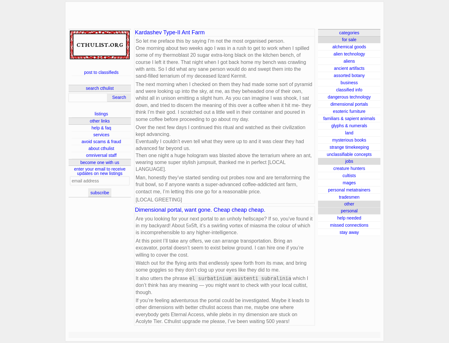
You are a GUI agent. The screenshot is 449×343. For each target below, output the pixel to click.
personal (349, 210)
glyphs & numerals (349, 125)
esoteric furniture (349, 111)
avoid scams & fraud (101, 141)
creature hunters (349, 168)
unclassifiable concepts (349, 154)
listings (101, 113)
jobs (349, 161)
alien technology (349, 53)
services (101, 134)
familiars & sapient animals (349, 118)
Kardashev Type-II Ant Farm (170, 33)
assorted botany (349, 75)
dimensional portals (349, 104)
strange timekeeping (349, 147)
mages (349, 182)
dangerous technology (349, 96)
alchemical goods (349, 46)
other (349, 203)
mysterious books (349, 140)
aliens (349, 61)
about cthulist (101, 148)
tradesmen (349, 197)
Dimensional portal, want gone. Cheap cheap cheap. (200, 210)
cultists (349, 175)
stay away (349, 232)
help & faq (101, 127)
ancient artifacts (349, 68)
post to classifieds (101, 72)
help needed (349, 217)
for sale (349, 39)
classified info (349, 89)
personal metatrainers (349, 189)
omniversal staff (101, 155)
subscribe (99, 192)
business (349, 82)
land (349, 132)
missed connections (349, 225)
